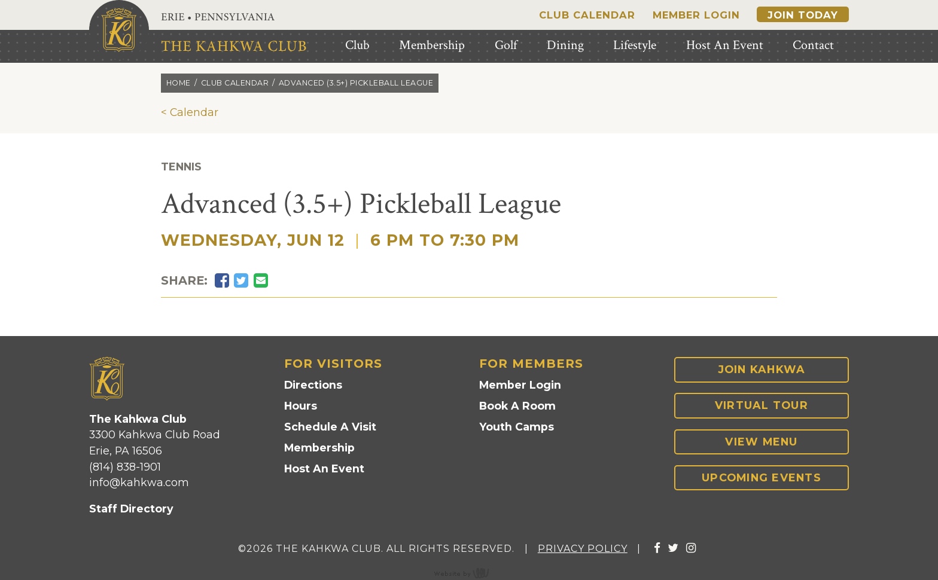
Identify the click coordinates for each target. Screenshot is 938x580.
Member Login (696, 15)
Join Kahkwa (762, 369)
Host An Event (324, 468)
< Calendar (189, 112)
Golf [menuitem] (506, 45)
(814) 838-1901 (125, 466)
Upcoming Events (761, 477)
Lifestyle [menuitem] (634, 45)
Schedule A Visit (330, 426)
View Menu (761, 441)
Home (178, 82)
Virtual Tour (761, 405)
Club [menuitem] (357, 45)
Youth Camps (516, 426)
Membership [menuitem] (432, 45)
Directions (313, 384)
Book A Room (517, 405)
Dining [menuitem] (565, 45)
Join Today (803, 15)
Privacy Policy (583, 548)
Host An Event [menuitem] (724, 45)
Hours (300, 405)
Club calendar (235, 82)
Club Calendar (587, 15)
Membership (319, 447)
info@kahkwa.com (139, 482)
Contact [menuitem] (813, 45)
